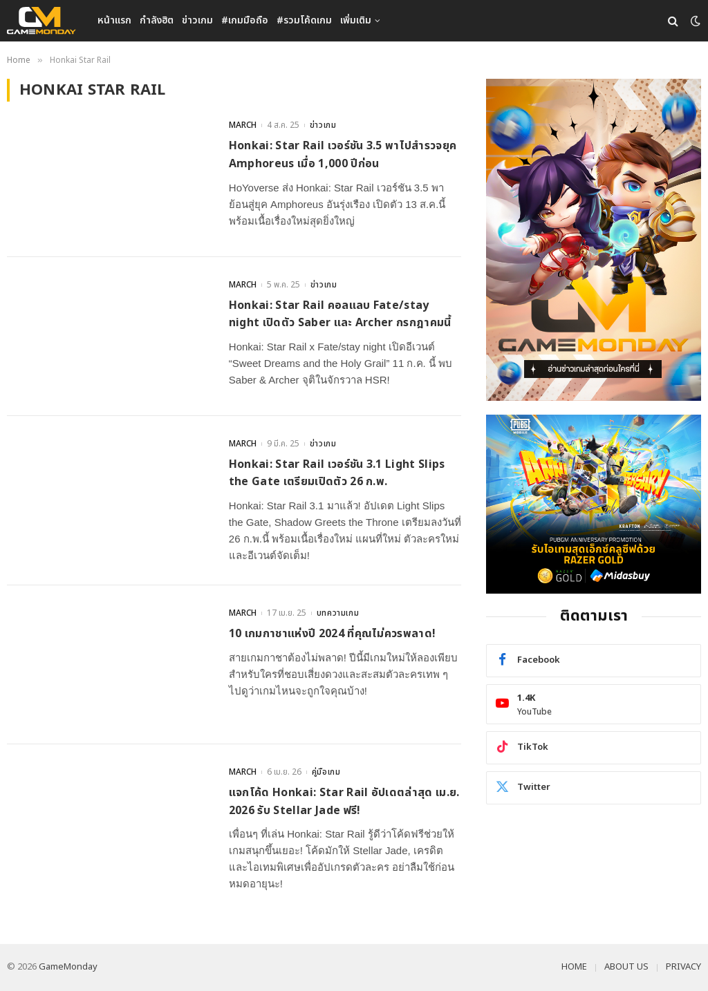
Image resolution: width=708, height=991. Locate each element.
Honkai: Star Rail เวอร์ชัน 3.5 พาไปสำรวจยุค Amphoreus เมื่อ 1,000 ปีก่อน (342, 155)
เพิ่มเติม (355, 20)
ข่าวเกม (197, 20)
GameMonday (68, 967)
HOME (574, 967)
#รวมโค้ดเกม (304, 20)
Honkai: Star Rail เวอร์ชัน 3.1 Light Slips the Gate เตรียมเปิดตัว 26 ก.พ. (337, 473)
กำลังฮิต (157, 20)
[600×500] (593, 504)
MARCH (243, 125)
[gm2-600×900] (593, 240)
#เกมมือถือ (244, 20)
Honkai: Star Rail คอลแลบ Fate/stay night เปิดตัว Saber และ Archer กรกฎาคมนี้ (340, 314)
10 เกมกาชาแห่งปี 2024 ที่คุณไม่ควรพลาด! (332, 633)
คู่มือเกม (326, 772)
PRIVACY (683, 967)
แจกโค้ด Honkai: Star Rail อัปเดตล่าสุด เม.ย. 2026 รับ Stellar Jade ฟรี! (344, 801)
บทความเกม (338, 613)
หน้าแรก (114, 20)
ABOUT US (626, 967)
